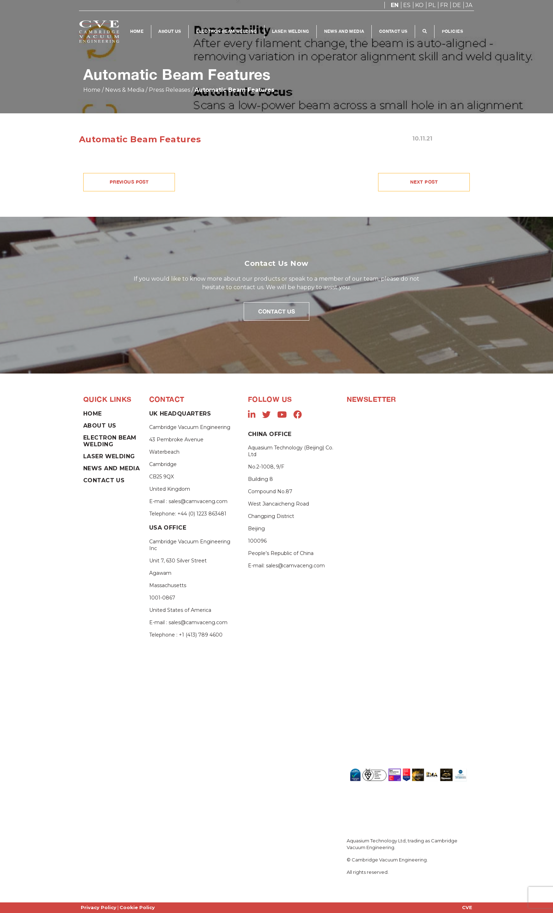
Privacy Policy (98, 907)
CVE (467, 907)
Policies (452, 31)
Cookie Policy (137, 907)
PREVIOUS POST (129, 182)
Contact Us (393, 31)
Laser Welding (290, 31)
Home (137, 31)
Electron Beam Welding (226, 31)
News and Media (344, 31)
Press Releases (169, 89)
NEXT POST (424, 182)
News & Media (124, 89)
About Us (169, 31)
